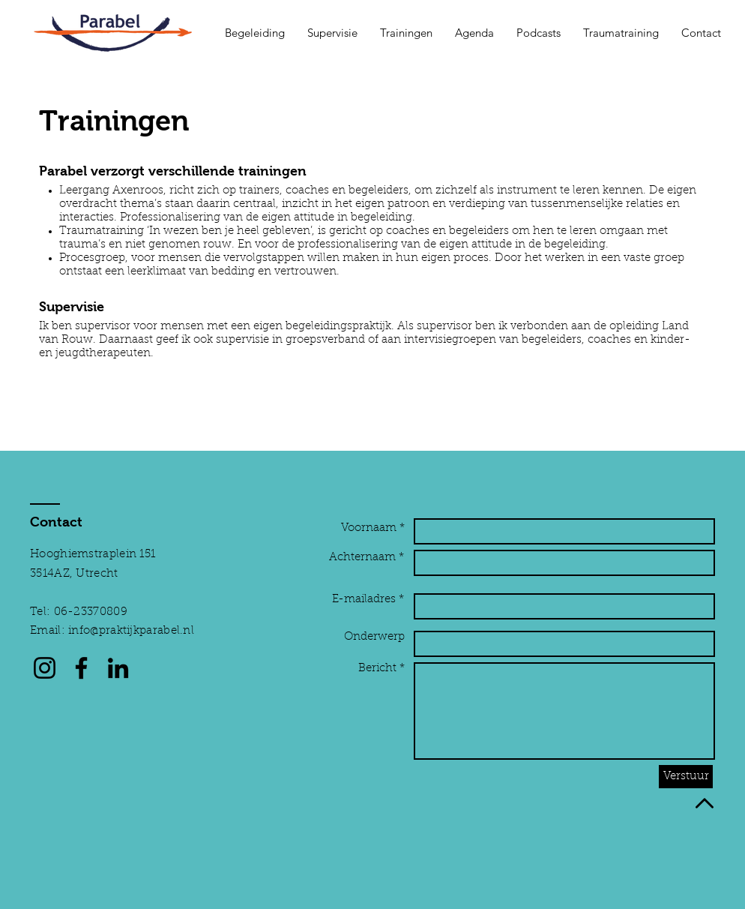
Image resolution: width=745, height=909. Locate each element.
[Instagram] (44, 667)
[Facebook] (81, 667)
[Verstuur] (686, 776)
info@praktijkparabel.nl (131, 631)
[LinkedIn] (118, 667)
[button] (255, 33)
